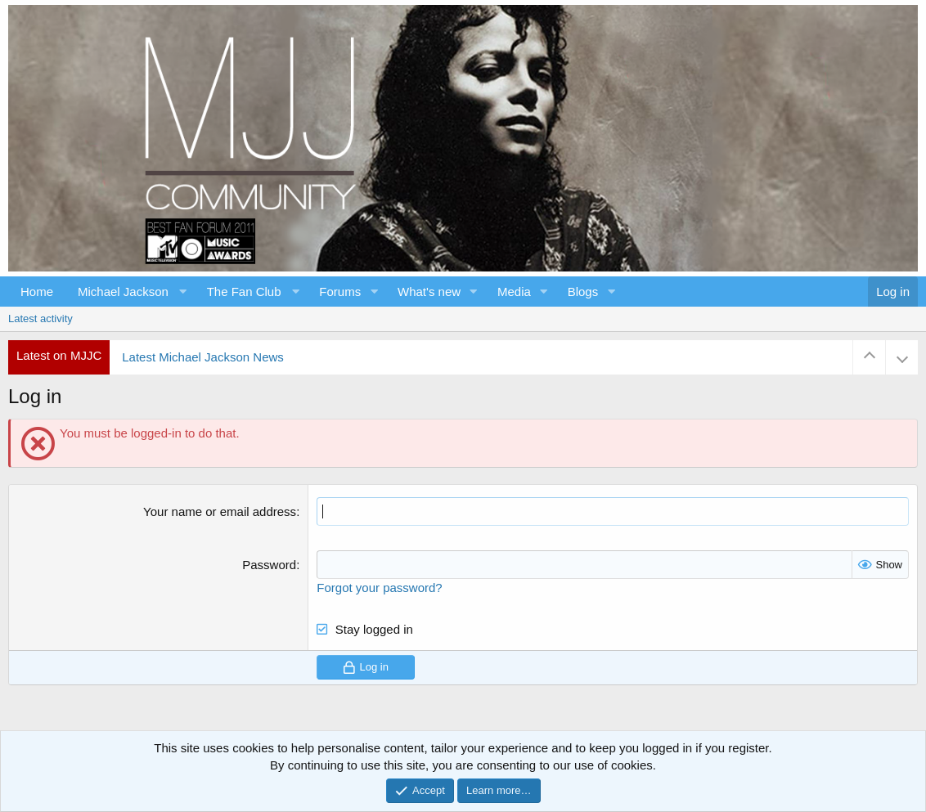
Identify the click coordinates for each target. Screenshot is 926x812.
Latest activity (40, 318)
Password (269, 565)
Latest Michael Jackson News (203, 357)
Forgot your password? (379, 587)
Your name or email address (219, 511)
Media (514, 291)
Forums (340, 291)
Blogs (583, 291)
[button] (130, 291)
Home (36, 291)
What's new (429, 291)
